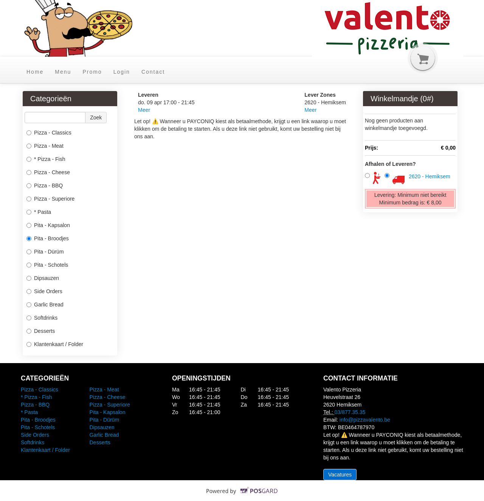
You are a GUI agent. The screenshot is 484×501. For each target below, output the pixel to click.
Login (121, 72)
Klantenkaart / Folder (54, 344)
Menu (63, 72)
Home (34, 72)
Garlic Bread (45, 305)
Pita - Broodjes (47, 238)
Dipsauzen (42, 278)
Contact (153, 72)
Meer (144, 110)
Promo (92, 72)
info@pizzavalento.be (365, 420)
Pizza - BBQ (44, 185)
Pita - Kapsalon (48, 225)
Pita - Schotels (47, 265)
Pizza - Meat (45, 146)
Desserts (40, 331)
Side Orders (44, 291)
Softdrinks (41, 318)
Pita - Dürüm (45, 252)
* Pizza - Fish (45, 159)
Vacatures (340, 475)
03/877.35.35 (350, 412)
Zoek (96, 117)
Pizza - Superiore (50, 199)
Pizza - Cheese (48, 172)
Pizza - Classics (48, 133)
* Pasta (38, 212)
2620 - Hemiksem (429, 176)
